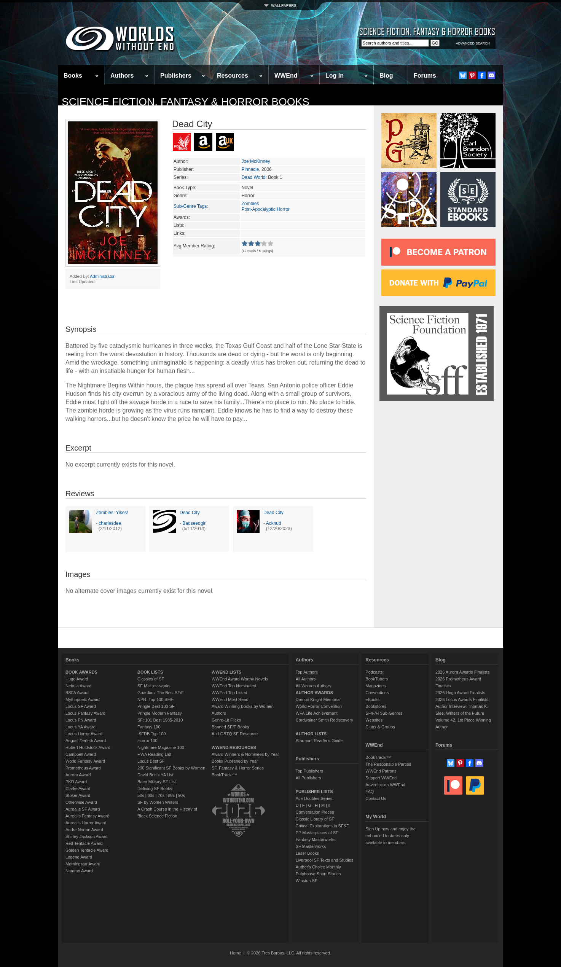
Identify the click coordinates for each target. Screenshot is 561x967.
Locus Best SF (151, 761)
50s (140, 795)
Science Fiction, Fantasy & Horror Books (185, 102)
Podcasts (373, 672)
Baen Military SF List (156, 781)
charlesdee (110, 523)
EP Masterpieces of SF (317, 832)
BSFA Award (77, 692)
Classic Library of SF (315, 819)
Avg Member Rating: (194, 246)
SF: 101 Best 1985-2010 (160, 720)
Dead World (253, 177)
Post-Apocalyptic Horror (265, 209)
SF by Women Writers (157, 802)
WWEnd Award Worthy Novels (240, 679)
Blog (386, 75)
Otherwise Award (81, 802)
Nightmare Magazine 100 (160, 747)
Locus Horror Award (83, 733)
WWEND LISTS (226, 672)
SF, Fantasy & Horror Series (238, 768)
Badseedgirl (194, 523)
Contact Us (375, 798)
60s (151, 795)
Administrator (102, 276)
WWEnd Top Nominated (234, 685)
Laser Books (307, 853)
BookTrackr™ (224, 775)
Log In (334, 75)
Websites (373, 720)
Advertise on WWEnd (385, 784)
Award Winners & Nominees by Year (245, 754)
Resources (232, 75)
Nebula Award (78, 685)
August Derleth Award (85, 740)
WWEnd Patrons (380, 771)
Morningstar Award (82, 864)
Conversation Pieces (315, 812)
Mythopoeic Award (82, 699)
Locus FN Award (80, 720)
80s (171, 795)
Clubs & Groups (380, 727)
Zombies (250, 203)
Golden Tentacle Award (86, 850)
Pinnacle (250, 169)
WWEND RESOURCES (234, 747)
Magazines (375, 685)
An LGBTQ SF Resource (235, 733)
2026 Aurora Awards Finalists (462, 672)
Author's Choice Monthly (318, 867)
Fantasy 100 (149, 727)
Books (73, 75)
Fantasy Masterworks (316, 839)
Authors (122, 75)
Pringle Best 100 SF (156, 706)
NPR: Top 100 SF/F (155, 699)
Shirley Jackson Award (86, 836)
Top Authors (307, 672)
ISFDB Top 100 (151, 733)
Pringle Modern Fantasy (159, 713)
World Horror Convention (319, 706)
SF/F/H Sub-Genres (383, 713)
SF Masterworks (311, 846)
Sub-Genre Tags (190, 206)
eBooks (372, 699)
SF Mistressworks (154, 685)
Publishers (175, 75)
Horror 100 (147, 740)
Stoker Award (77, 795)
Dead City (190, 512)
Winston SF (306, 880)
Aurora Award (78, 775)
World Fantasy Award (85, 761)
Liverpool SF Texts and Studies (324, 860)
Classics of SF (150, 679)
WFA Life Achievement (317, 713)
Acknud (273, 523)
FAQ (369, 791)
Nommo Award (79, 870)
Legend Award (78, 857)
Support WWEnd (381, 778)
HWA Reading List (154, 754)
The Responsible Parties (388, 764)
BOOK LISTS (150, 672)
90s (181, 795)
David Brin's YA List (155, 775)
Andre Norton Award (84, 829)
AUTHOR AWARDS (314, 692)
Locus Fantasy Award (85, 713)
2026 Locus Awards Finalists (461, 699)
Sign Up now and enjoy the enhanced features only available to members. (390, 836)
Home (235, 953)
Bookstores (375, 706)
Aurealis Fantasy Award (87, 816)
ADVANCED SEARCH (473, 43)
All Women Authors (313, 685)
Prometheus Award (83, 768)
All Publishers (308, 778)
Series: (181, 177)
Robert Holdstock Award (87, 747)
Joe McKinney (255, 161)
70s (161, 795)
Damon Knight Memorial (318, 699)
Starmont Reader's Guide (319, 740)
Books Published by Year (235, 761)
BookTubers (376, 679)
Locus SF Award (80, 706)
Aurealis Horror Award (85, 822)
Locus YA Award (80, 727)
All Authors (306, 679)
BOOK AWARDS (81, 672)
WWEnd (285, 75)
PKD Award (76, 781)
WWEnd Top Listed (229, 692)
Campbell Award (80, 754)
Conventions (377, 692)
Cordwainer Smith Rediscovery (324, 720)
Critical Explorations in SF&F (322, 826)
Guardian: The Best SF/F (160, 692)
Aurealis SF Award (82, 809)
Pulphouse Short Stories (318, 873)
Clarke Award (77, 788)
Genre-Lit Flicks (226, 720)
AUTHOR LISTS (311, 733)
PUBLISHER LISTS (314, 791)
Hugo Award (76, 679)
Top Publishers (309, 771)
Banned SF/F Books (230, 727)
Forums (425, 75)
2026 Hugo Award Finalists (460, 692)
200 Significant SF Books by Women (171, 768)
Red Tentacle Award (83, 843)
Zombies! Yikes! (112, 512)
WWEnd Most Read (230, 699)
